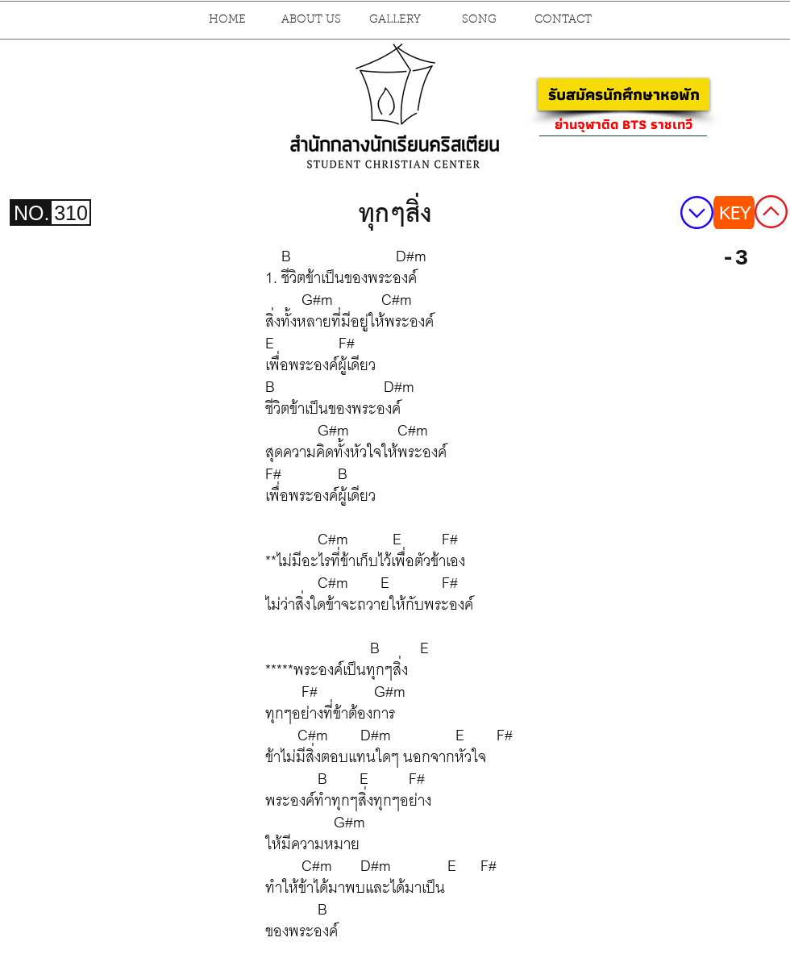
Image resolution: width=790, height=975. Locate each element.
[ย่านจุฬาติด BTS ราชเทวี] (623, 124)
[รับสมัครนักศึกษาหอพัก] (623, 94)
